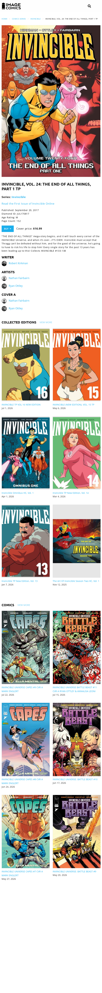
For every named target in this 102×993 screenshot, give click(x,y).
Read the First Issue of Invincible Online (28, 203)
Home (4, 19)
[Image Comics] (11, 6)
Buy (7, 228)
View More (46, 322)
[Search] (89, 6)
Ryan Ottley (16, 286)
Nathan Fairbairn (19, 278)
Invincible (35, 19)
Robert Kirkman (18, 263)
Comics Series (19, 19)
